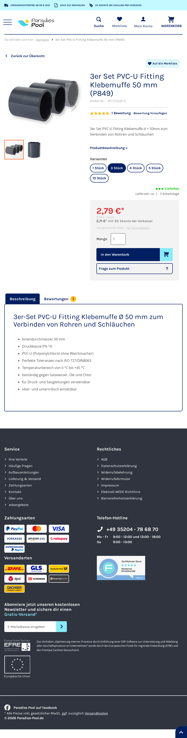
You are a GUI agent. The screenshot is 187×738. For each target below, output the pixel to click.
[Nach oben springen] (181, 732)
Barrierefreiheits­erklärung (121, 497)
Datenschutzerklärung (119, 465)
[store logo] (37, 22)
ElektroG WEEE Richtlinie (120, 491)
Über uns (16, 497)
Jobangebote (18, 504)
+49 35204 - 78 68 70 (132, 528)
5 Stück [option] (155, 167)
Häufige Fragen (21, 465)
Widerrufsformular (115, 478)
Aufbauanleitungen (24, 471)
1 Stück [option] (98, 167)
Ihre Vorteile (18, 458)
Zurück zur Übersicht (28, 56)
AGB (104, 458)
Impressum (110, 484)
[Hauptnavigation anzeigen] (9, 22)
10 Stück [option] (99, 177)
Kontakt (15, 491)
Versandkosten (141, 227)
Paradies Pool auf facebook (30, 706)
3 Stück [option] (117, 167)
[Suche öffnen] (96, 22)
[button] (73, 114)
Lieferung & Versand (25, 478)
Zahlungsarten (20, 484)
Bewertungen (60, 298)
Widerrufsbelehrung (116, 471)
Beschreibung (22, 298)
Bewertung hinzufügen (156, 113)
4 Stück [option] (136, 167)
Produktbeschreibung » (109, 147)
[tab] (22, 298)
